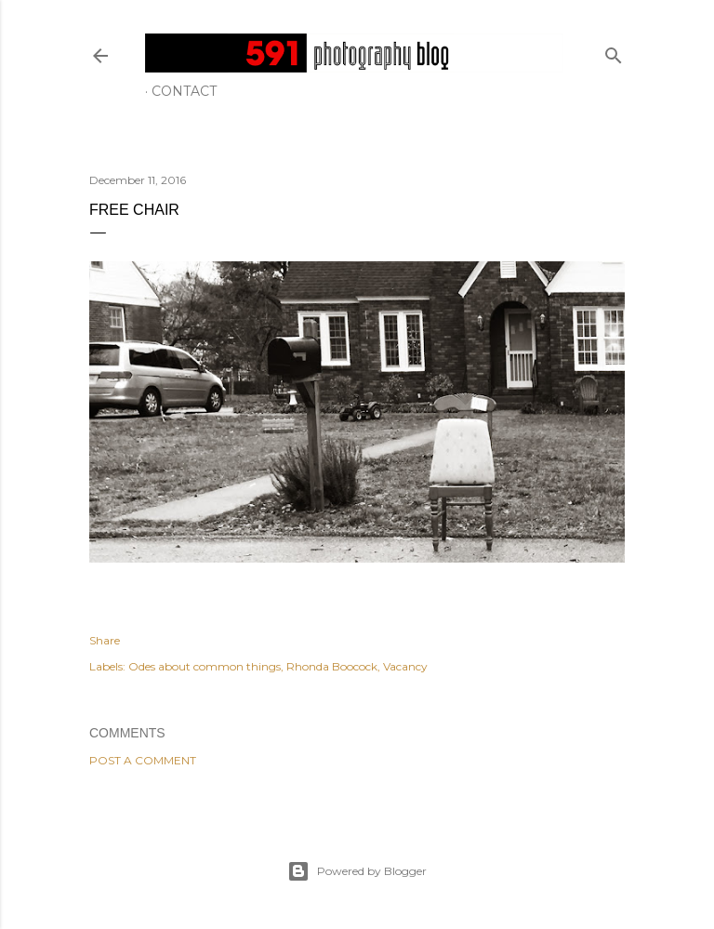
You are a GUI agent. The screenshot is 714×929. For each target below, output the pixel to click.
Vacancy (405, 666)
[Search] (613, 51)
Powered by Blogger (357, 871)
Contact (184, 91)
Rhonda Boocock (331, 666)
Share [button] (104, 640)
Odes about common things (204, 666)
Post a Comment (142, 760)
